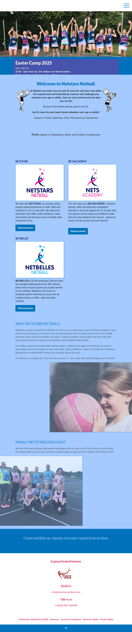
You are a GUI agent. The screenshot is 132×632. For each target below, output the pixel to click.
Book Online (106, 619)
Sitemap (54, 619)
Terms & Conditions (71, 619)
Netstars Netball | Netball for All (22, 5)
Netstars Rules (91, 619)
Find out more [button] (25, 227)
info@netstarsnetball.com (66, 592)
